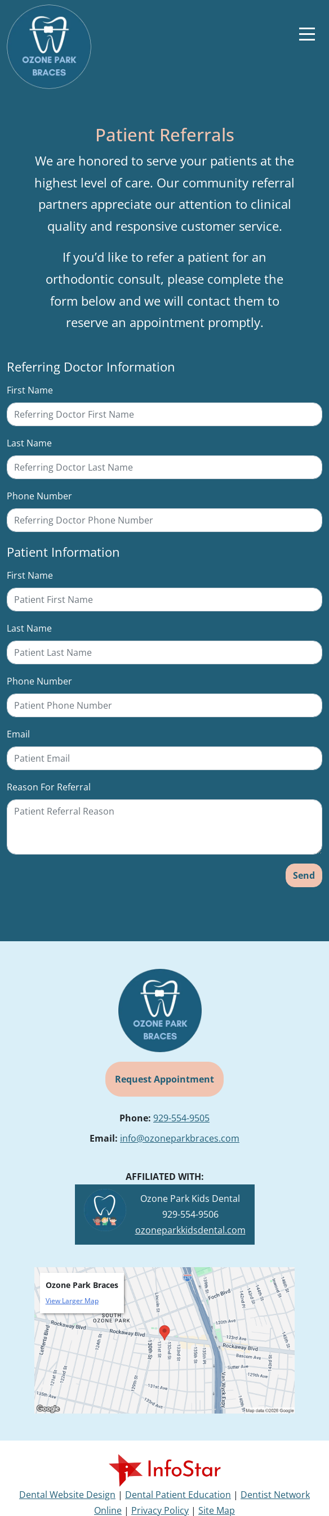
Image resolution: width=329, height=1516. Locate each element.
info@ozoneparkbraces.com (179, 1138)
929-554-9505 (181, 1118)
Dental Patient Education (178, 1494)
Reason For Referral (49, 787)
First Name (30, 390)
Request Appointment (164, 1079)
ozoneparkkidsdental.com (190, 1230)
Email (18, 734)
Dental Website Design (67, 1494)
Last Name (29, 443)
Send (304, 875)
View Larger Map (72, 1300)
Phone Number (39, 496)
